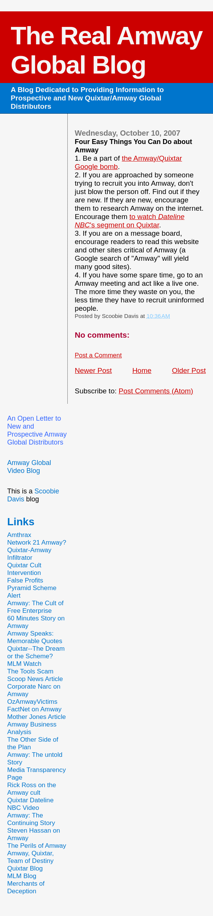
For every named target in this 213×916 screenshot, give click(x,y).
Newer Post (93, 370)
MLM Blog (21, 876)
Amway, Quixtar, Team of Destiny (30, 857)
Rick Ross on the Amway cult (31, 788)
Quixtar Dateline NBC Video (30, 804)
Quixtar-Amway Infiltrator (29, 553)
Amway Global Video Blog (29, 466)
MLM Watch (24, 663)
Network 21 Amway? (36, 542)
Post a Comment (98, 355)
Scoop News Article (35, 679)
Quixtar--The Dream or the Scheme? (36, 652)
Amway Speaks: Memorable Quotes (34, 637)
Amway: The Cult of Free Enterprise (35, 607)
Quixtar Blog (25, 868)
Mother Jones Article (36, 716)
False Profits (25, 580)
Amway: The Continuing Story (31, 819)
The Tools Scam (30, 671)
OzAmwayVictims (32, 701)
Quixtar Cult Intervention (24, 569)
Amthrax (19, 535)
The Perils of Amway (36, 845)
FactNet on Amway (34, 709)
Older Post (189, 370)
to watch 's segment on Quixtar (130, 221)
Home (142, 370)
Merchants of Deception (26, 887)
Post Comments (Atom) (155, 391)
